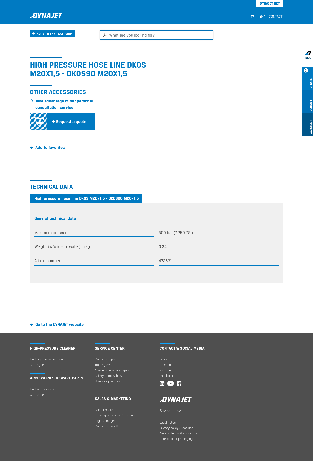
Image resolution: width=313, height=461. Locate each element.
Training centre (105, 365)
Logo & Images (105, 421)
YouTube (165, 370)
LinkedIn (165, 365)
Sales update (104, 410)
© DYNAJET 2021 (171, 411)
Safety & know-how (108, 376)
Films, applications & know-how (117, 415)
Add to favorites (50, 147)
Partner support (106, 359)
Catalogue (37, 365)
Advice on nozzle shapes (112, 370)
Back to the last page (54, 34)
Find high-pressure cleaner (48, 359)
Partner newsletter (108, 426)
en (261, 16)
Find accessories (42, 389)
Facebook (166, 376)
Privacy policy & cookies (176, 428)
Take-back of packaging (176, 439)
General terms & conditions (179, 433)
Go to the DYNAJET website (59, 324)
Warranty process (107, 381)
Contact (276, 16)
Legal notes (168, 422)
